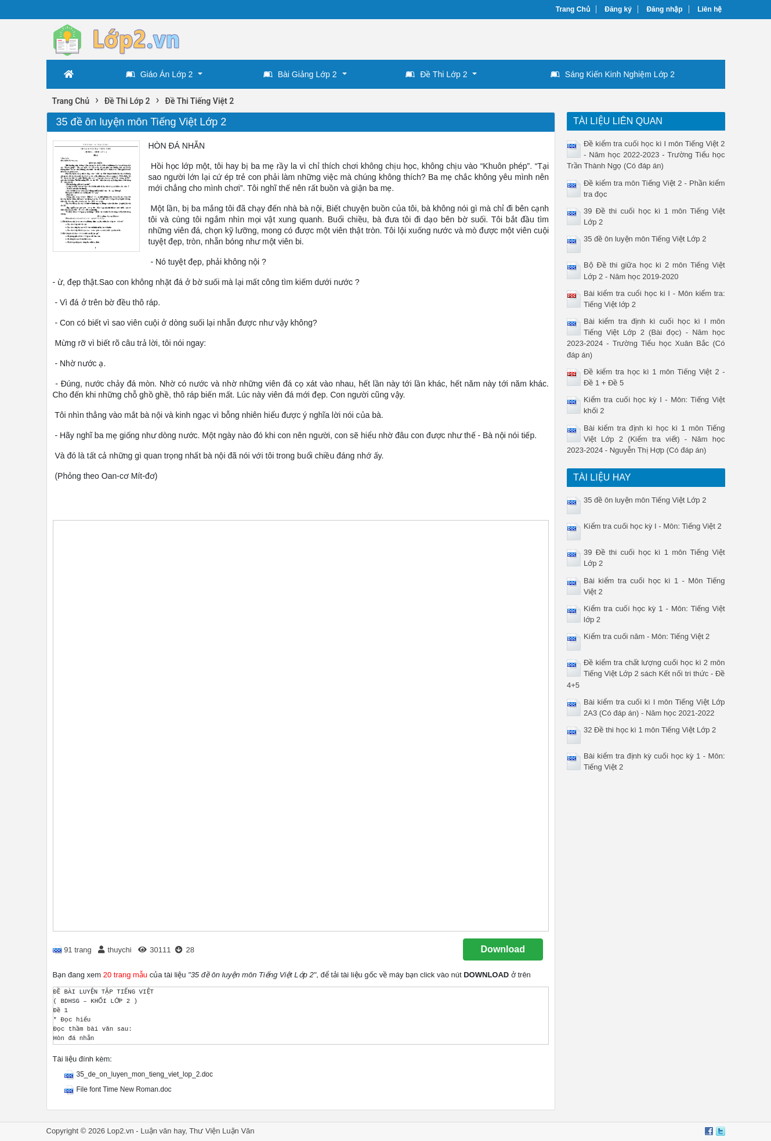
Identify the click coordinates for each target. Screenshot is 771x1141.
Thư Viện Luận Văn (221, 1130)
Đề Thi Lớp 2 (436, 74)
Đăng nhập (664, 9)
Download (503, 949)
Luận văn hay (162, 1130)
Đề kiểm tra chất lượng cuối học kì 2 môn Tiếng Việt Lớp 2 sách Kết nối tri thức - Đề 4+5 (646, 673)
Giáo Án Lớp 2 (159, 74)
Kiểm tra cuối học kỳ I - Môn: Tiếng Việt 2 (653, 526)
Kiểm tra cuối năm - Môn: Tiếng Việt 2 (647, 636)
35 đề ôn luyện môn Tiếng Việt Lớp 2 (645, 238)
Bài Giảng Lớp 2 (300, 74)
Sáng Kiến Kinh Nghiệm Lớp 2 (613, 74)
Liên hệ (709, 9)
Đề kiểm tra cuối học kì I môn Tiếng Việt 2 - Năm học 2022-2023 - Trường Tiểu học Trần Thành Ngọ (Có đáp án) (646, 154)
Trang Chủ (573, 9)
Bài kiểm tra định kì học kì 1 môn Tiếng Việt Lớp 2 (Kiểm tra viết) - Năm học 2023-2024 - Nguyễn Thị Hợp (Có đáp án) (646, 439)
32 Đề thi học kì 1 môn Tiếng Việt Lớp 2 (650, 729)
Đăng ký (618, 9)
